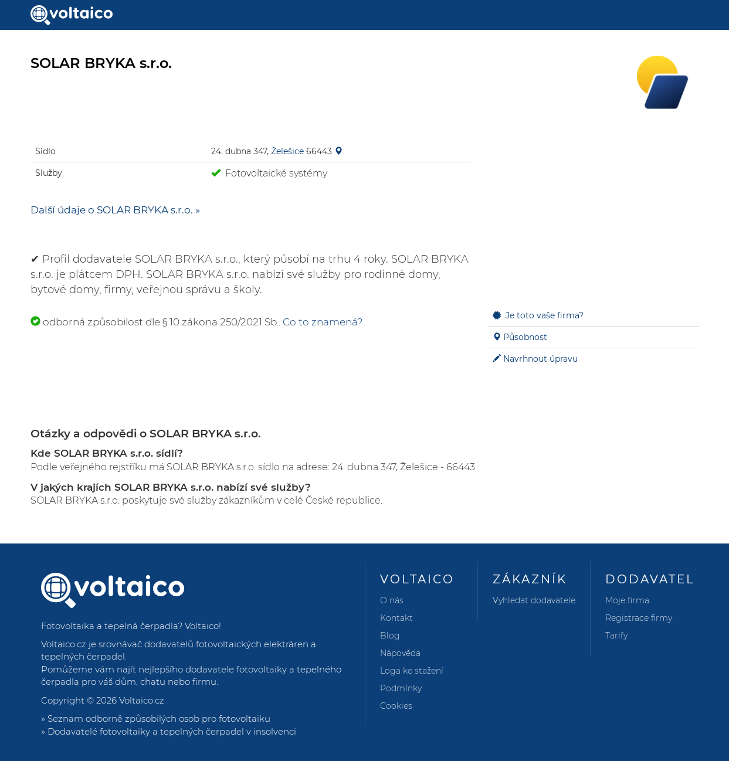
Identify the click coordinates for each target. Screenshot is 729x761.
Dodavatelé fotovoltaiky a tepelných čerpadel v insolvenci (172, 731)
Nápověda (400, 653)
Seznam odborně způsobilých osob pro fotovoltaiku (159, 718)
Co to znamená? (323, 322)
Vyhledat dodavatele (534, 600)
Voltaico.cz (141, 700)
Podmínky (401, 688)
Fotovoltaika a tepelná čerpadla (109, 625)
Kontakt (396, 618)
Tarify (616, 635)
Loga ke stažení (411, 670)
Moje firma (627, 600)
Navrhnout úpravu (540, 359)
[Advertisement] (593, 211)
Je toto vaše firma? (545, 315)
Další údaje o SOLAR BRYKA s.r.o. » (115, 210)
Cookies (396, 706)
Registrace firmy (638, 618)
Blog (390, 635)
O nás (392, 600)
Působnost (525, 337)
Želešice (287, 151)
